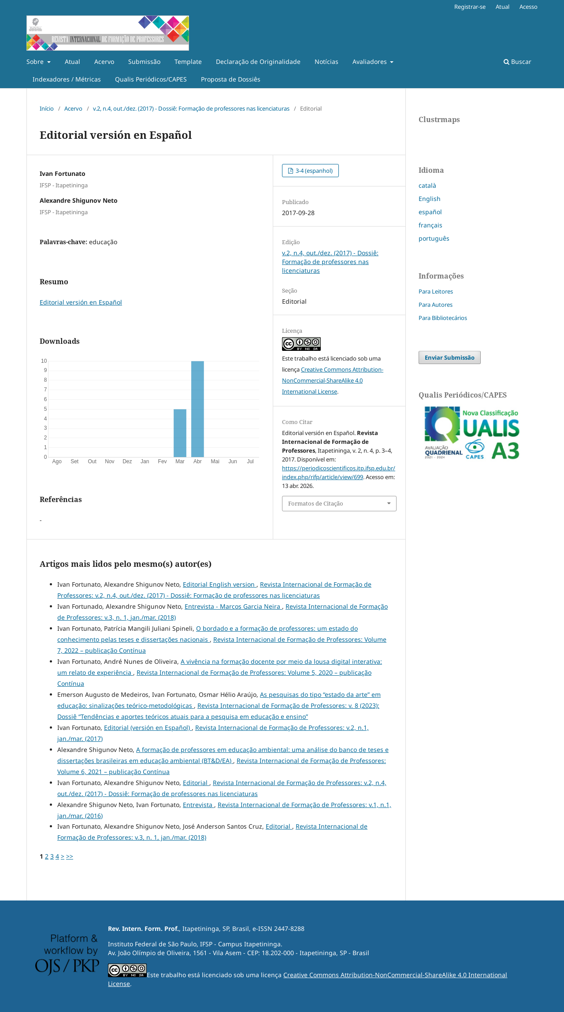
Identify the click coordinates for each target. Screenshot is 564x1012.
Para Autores (436, 305)
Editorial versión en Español (81, 302)
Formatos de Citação (315, 503)
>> (69, 856)
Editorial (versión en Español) (148, 727)
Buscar (517, 61)
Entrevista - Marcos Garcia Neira (233, 606)
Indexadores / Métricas (67, 79)
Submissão (144, 61)
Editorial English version (219, 584)
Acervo (104, 61)
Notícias (326, 61)
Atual (72, 61)
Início (47, 108)
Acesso (528, 7)
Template (188, 61)
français (430, 225)
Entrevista (198, 804)
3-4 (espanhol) (313, 171)
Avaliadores (370, 61)
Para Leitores (436, 291)
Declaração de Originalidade (258, 61)
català (427, 185)
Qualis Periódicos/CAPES (151, 79)
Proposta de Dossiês (230, 79)
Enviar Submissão (450, 357)
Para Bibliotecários (443, 318)
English (430, 198)
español (430, 212)
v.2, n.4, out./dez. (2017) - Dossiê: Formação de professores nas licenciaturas (191, 108)
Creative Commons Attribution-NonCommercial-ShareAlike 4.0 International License (332, 380)
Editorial (196, 782)
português (434, 238)
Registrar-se (470, 7)
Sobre (35, 61)
